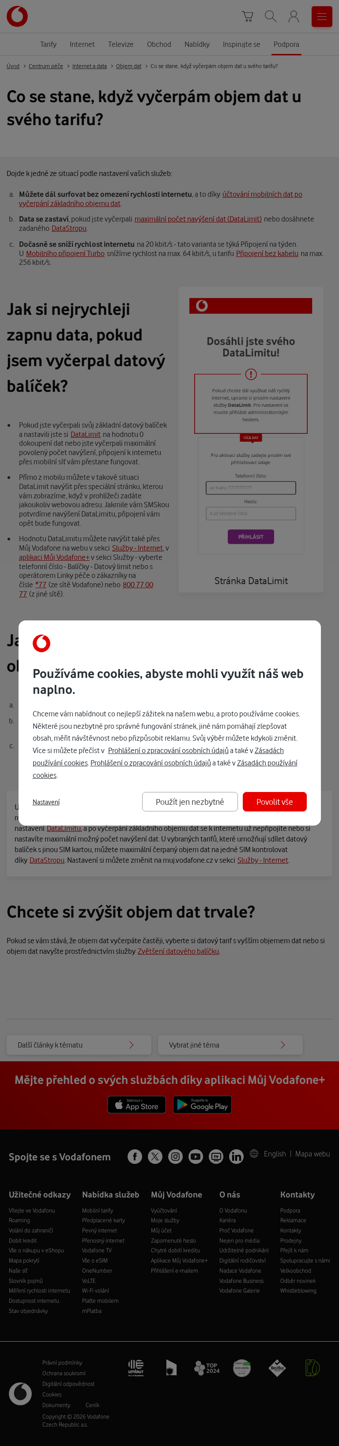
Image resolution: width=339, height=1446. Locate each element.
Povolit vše (274, 801)
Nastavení (46, 802)
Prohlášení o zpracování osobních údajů (168, 750)
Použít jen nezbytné (190, 801)
